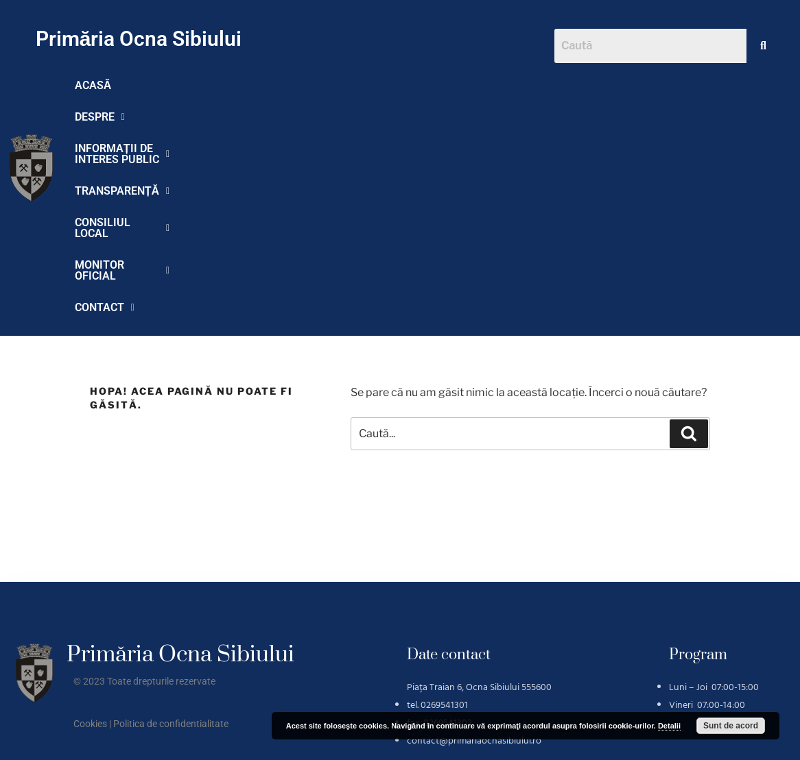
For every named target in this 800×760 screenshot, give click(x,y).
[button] (156, 85)
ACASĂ (93, 85)
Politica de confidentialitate (170, 533)
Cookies (90, 533)
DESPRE (157, 85)
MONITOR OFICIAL (126, 116)
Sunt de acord (730, 726)
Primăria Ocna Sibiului (139, 39)
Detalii (669, 726)
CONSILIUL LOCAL (566, 85)
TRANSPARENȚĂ (446, 85)
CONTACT (229, 116)
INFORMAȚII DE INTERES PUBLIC (290, 85)
